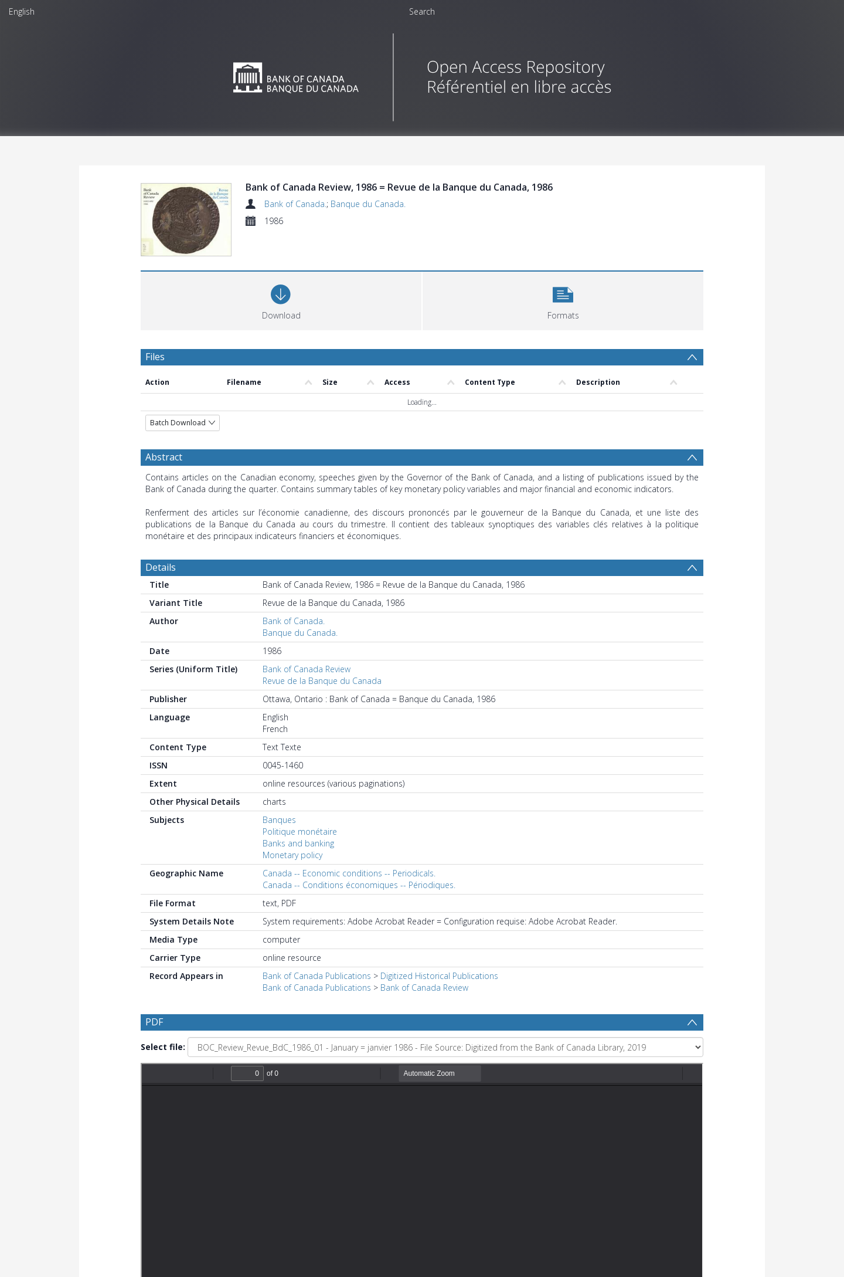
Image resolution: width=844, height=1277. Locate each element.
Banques (279, 819)
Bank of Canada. (295, 203)
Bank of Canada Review (306, 669)
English (22, 11)
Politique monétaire (300, 831)
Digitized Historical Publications (439, 975)
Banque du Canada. (368, 203)
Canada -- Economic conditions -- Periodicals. (349, 873)
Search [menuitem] (422, 11)
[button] (563, 299)
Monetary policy (292, 855)
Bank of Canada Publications (317, 975)
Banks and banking (298, 843)
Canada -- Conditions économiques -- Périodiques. (359, 884)
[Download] (281, 299)
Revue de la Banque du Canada (322, 680)
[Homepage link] (422, 74)
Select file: (163, 1046)
